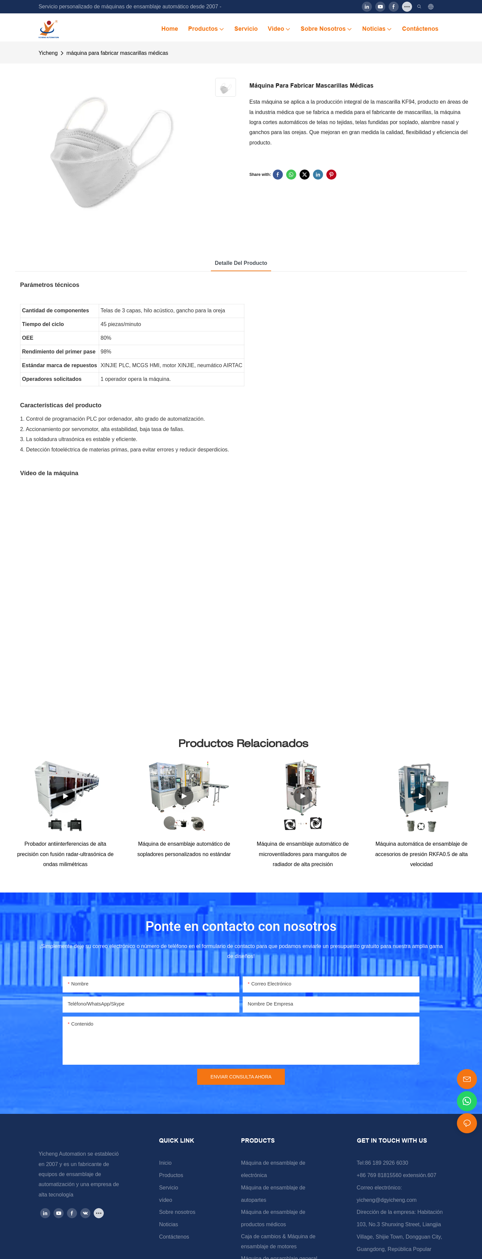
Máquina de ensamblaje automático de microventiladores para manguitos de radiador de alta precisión (303, 854)
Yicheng (48, 53)
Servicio (168, 1187)
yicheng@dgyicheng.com (387, 1200)
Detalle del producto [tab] (241, 263)
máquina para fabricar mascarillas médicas (117, 53)
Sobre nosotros (177, 1212)
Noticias (168, 1224)
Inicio (165, 1163)
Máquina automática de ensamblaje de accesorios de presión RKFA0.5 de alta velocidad (421, 854)
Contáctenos (174, 1237)
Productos (171, 1175)
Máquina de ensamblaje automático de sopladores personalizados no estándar (184, 849)
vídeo (165, 1200)
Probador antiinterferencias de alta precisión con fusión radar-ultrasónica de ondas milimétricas (65, 854)
